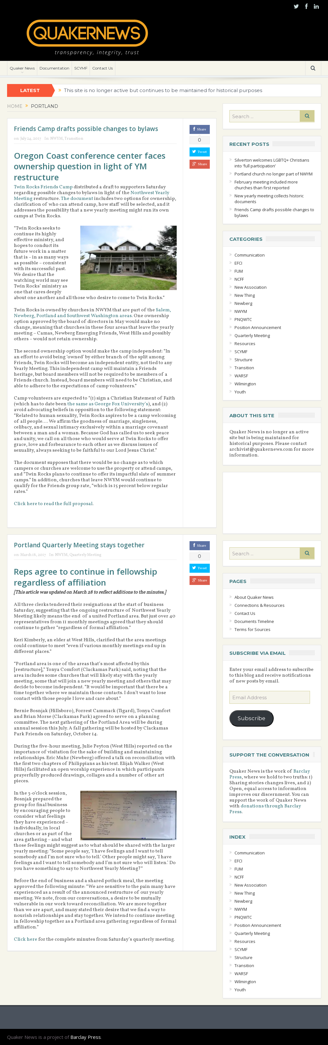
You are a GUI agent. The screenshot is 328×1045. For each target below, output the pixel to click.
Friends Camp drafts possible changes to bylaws (86, 129)
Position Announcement (258, 327)
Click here (25, 939)
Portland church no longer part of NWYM (274, 174)
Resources (245, 343)
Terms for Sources (252, 629)
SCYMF (80, 68)
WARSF (241, 376)
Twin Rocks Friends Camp (43, 187)
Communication (250, 255)
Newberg (243, 303)
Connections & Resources (260, 605)
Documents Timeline (254, 621)
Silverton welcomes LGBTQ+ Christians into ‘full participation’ (272, 163)
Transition (74, 138)
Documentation (54, 68)
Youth (240, 392)
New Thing (245, 295)
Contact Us (102, 68)
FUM (239, 271)
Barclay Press (85, 1037)
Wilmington (245, 384)
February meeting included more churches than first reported (266, 185)
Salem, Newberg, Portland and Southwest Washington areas (92, 313)
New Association (251, 287)
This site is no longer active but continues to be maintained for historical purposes (163, 90)
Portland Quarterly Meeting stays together (79, 545)
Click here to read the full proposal (53, 504)
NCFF (239, 279)
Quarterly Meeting (85, 555)
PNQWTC (243, 319)
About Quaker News (254, 597)
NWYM (56, 138)
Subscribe (251, 718)
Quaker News (22, 68)
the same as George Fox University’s (107, 404)
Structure (244, 359)
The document (77, 198)
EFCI (238, 263)
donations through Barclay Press (265, 809)
